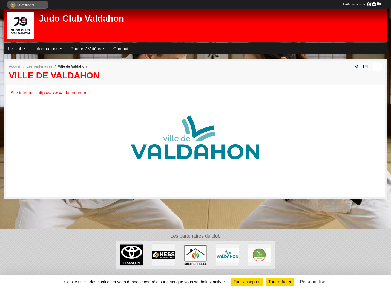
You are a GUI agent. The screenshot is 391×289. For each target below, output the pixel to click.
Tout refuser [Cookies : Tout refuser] (279, 281)
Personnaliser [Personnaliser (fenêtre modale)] (313, 281)
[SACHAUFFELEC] (195, 254)
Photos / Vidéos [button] (86, 48)
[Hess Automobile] (163, 254)
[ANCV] (259, 254)
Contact (120, 48)
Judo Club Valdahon (81, 19)
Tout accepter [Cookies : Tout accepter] (247, 281)
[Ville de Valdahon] (227, 254)
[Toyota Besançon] (131, 254)
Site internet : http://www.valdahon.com (48, 93)
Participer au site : (362, 4)
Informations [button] (46, 48)
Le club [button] (15, 48)
